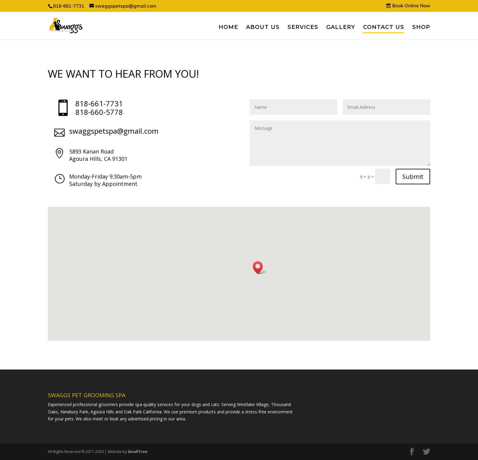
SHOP (421, 27)
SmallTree (138, 451)
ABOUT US (263, 27)
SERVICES (302, 27)
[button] (260, 267)
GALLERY (340, 27)
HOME (228, 27)
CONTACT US (383, 27)
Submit (412, 176)
